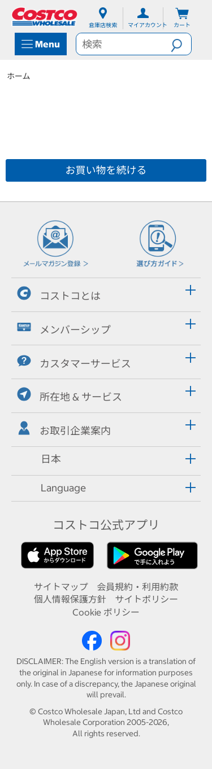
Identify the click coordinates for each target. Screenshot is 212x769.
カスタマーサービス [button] (74, 362)
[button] (181, 44)
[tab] (106, 293)
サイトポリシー (146, 599)
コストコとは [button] (59, 294)
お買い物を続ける (106, 170)
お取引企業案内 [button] (64, 429)
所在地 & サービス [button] (69, 395)
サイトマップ (61, 586)
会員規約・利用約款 (137, 586)
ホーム (19, 76)
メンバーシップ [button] (64, 328)
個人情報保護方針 (70, 599)
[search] (123, 44)
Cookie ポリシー (106, 612)
